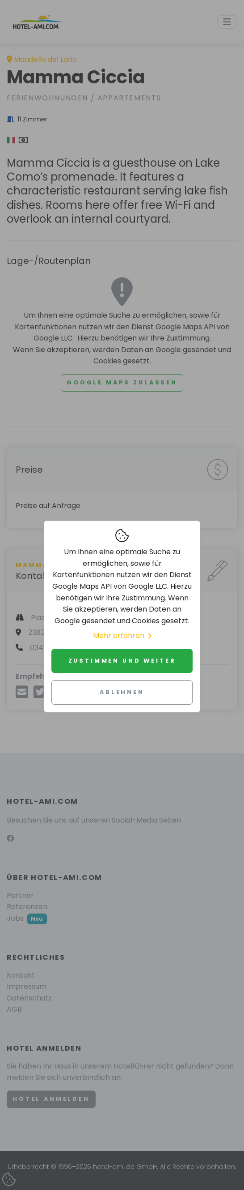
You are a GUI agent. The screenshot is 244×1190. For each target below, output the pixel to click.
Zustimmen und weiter (122, 660)
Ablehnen (122, 692)
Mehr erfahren (122, 635)
